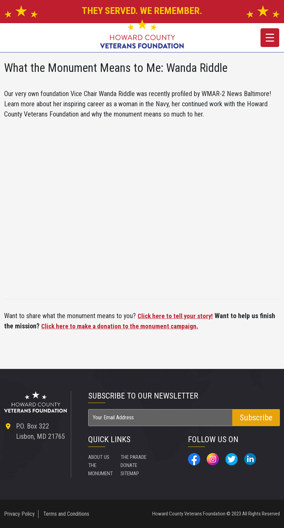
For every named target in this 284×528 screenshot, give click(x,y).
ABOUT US (99, 456)
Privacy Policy (19, 513)
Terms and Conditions (66, 513)
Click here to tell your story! (177, 316)
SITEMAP (163, 456)
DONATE (130, 473)
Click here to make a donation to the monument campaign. (123, 326)
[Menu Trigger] (270, 37)
